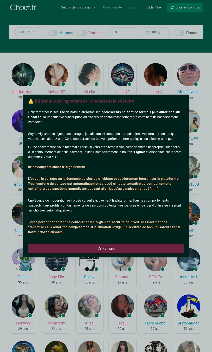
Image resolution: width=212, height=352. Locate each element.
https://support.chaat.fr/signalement (56, 167)
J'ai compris (106, 248)
